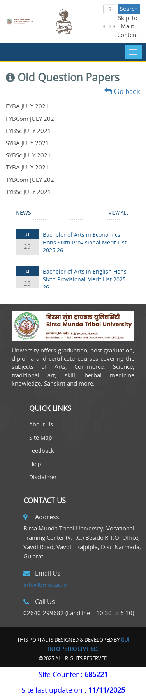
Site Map (40, 437)
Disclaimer (43, 477)
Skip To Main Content (127, 26)
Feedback (41, 450)
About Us (41, 424)
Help (35, 464)
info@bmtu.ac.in (45, 584)
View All (118, 212)
